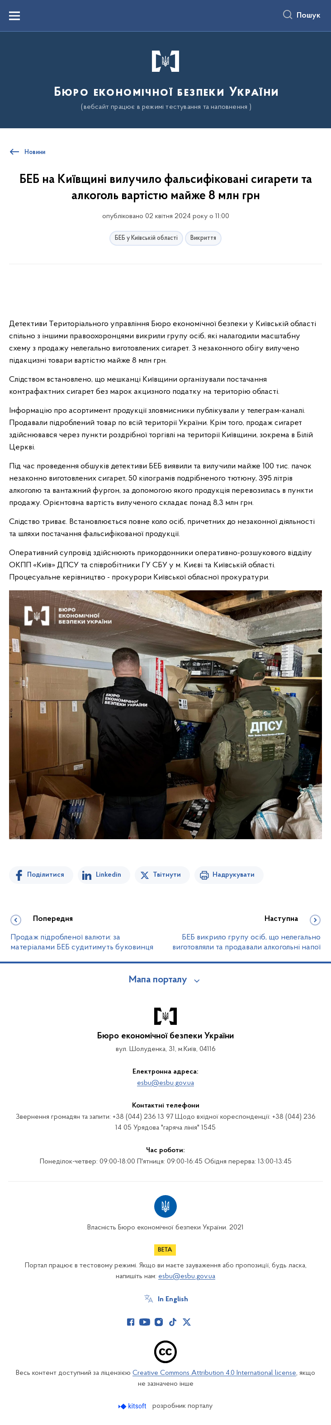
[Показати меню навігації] (14, 16)
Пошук (309, 16)
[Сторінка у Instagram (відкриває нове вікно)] (158, 1322)
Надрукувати (234, 874)
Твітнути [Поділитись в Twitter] (167, 874)
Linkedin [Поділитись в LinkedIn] (108, 874)
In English (173, 1299)
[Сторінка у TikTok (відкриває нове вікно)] (172, 1322)
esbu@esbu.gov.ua (165, 1083)
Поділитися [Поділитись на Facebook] (45, 874)
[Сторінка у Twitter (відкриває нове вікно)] (186, 1322)
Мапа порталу (158, 980)
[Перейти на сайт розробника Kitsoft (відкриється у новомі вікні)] (133, 1406)
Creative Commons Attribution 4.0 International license (214, 1373)
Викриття (203, 238)
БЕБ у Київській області (146, 238)
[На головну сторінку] (165, 79)
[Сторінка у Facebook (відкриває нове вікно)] (130, 1322)
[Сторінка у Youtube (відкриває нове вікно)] (144, 1322)
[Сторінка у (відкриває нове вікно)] (200, 1322)
